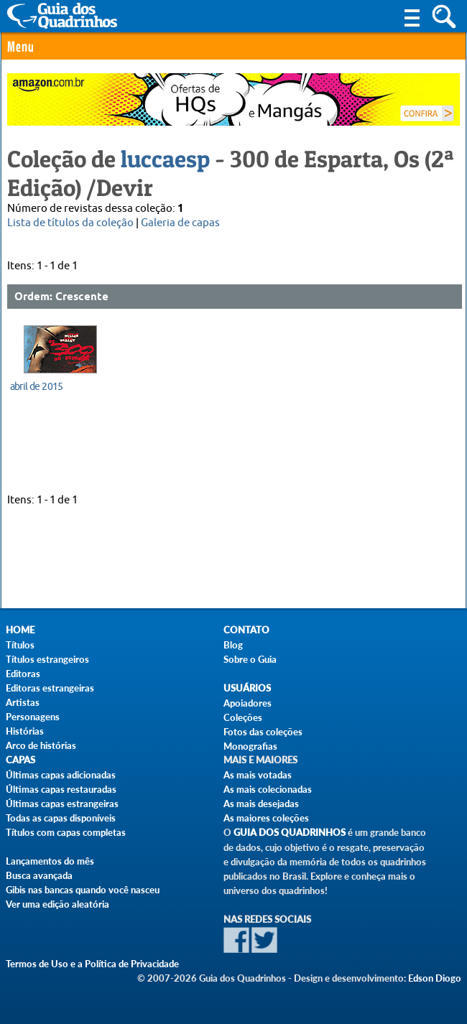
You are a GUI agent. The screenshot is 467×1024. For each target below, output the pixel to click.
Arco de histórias (41, 745)
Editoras (23, 673)
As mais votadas (257, 775)
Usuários (247, 688)
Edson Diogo (434, 978)
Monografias (250, 746)
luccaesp (165, 158)
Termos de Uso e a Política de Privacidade (92, 963)
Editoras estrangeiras (50, 688)
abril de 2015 (36, 386)
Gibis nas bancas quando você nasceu (82, 889)
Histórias (25, 731)
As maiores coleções (266, 818)
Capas (20, 760)
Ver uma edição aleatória (57, 904)
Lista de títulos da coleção (70, 223)
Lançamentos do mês (50, 861)
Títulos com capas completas (66, 832)
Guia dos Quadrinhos (290, 832)
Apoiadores (247, 703)
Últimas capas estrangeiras (62, 803)
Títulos (20, 645)
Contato (246, 630)
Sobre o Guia (250, 659)
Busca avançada (39, 875)
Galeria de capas (180, 223)
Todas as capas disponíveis (61, 818)
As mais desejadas (261, 803)
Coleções (242, 717)
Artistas (23, 702)
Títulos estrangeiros (47, 659)
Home (20, 630)
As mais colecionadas (267, 789)
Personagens (33, 716)
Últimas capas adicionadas (61, 775)
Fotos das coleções (262, 731)
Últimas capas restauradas (61, 789)
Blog (233, 645)
